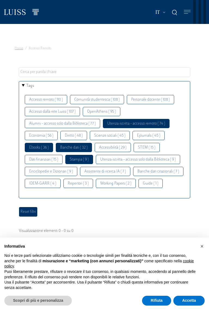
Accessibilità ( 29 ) (113, 148)
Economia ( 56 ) (41, 136)
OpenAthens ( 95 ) (101, 112)
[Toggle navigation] (187, 12)
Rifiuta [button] (157, 300)
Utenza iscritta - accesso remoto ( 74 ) (136, 124)
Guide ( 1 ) (150, 183)
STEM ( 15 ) (146, 148)
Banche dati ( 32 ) (74, 148)
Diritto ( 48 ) (74, 136)
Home (19, 48)
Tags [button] (30, 86)
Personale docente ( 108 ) (150, 100)
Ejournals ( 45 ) (148, 136)
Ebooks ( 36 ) (39, 148)
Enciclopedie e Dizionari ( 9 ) (51, 172)
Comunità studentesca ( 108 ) (97, 100)
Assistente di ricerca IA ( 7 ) (105, 172)
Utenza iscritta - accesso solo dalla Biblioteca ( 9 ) (138, 160)
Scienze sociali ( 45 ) (109, 136)
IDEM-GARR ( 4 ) (42, 183)
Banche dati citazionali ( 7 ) (158, 172)
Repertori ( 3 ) (78, 183)
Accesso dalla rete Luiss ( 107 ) (52, 112)
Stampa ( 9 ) (79, 160)
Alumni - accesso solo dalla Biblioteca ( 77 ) (62, 124)
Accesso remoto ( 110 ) (46, 100)
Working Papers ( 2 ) (115, 183)
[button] (202, 246)
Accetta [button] (189, 300)
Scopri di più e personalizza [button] (38, 300)
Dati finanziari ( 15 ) (43, 160)
